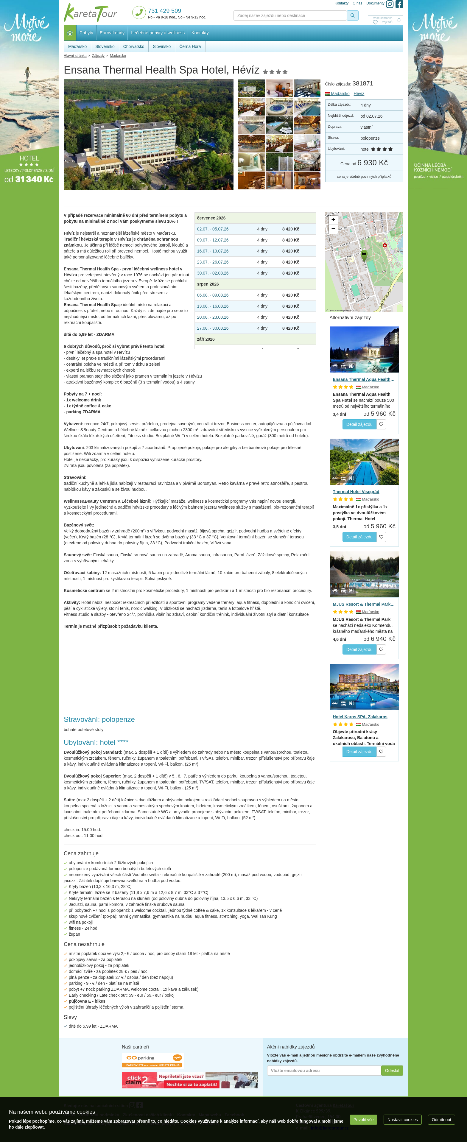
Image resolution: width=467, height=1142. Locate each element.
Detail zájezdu (359, 424)
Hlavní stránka (70, 32)
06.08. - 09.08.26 (213, 295)
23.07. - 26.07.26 (213, 262)
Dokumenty (375, 3)
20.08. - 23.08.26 (213, 317)
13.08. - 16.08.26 (213, 306)
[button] (364, 255)
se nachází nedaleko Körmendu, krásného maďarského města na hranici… (363, 625)
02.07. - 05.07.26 (213, 229)
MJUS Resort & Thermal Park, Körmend (364, 604)
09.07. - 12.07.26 (213, 240)
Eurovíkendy (112, 32)
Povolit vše (364, 1119)
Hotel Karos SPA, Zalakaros (360, 716)
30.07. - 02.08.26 (213, 273)
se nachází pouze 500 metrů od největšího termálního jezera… (363, 400)
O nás (357, 3)
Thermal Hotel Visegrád (356, 491)
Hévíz (359, 93)
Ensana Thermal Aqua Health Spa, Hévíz (364, 379)
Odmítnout (441, 1119)
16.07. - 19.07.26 (213, 251)
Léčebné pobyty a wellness (158, 32)
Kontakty (199, 32)
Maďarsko (337, 93)
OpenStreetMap (337, 310)
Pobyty (86, 32)
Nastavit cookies (402, 1119)
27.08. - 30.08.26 (213, 328)
